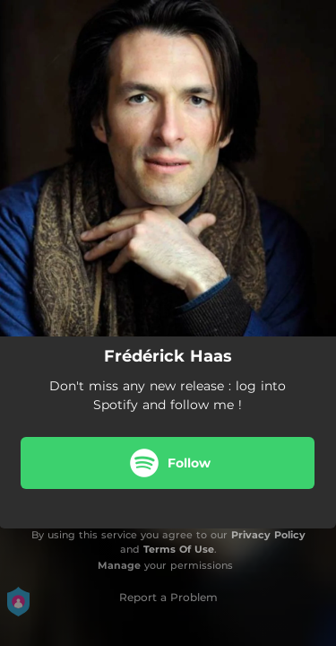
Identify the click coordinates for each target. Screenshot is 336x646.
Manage (119, 565)
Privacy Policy (268, 534)
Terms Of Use (178, 549)
